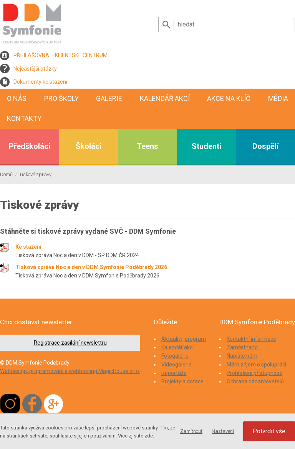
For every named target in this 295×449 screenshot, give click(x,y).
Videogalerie (176, 365)
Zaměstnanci (243, 347)
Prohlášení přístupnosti (254, 373)
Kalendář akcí (165, 98)
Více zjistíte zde (135, 436)
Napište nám (242, 356)
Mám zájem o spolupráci (256, 365)
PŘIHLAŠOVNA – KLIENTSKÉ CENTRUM (60, 55)
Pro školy (61, 98)
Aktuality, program (183, 339)
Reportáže (174, 373)
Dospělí (265, 146)
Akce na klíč (228, 98)
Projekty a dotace (182, 381)
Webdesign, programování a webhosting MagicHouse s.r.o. (70, 371)
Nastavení (223, 431)
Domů (6, 174)
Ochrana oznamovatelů (255, 381)
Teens (147, 146)
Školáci (88, 146)
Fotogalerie (175, 356)
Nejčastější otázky (35, 69)
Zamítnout (191, 431)
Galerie (109, 98)
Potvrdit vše (269, 431)
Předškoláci (29, 146)
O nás (17, 98)
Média (278, 98)
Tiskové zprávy (35, 174)
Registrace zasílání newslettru (70, 343)
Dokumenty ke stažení (40, 82)
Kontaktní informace (251, 339)
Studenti (206, 146)
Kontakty (24, 118)
